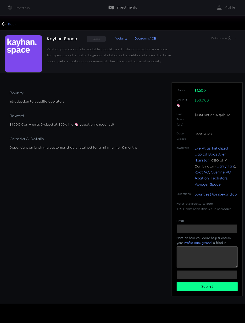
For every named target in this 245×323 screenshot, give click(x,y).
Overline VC (221, 172)
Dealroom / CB (145, 38)
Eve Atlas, (203, 148)
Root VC (202, 172)
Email (180, 220)
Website (121, 38)
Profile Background (198, 242)
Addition (202, 178)
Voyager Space (208, 184)
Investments (127, 7)
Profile (230, 7)
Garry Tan (225, 166)
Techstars (219, 178)
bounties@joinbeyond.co (216, 194)
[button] (229, 38)
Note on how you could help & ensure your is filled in (204, 240)
